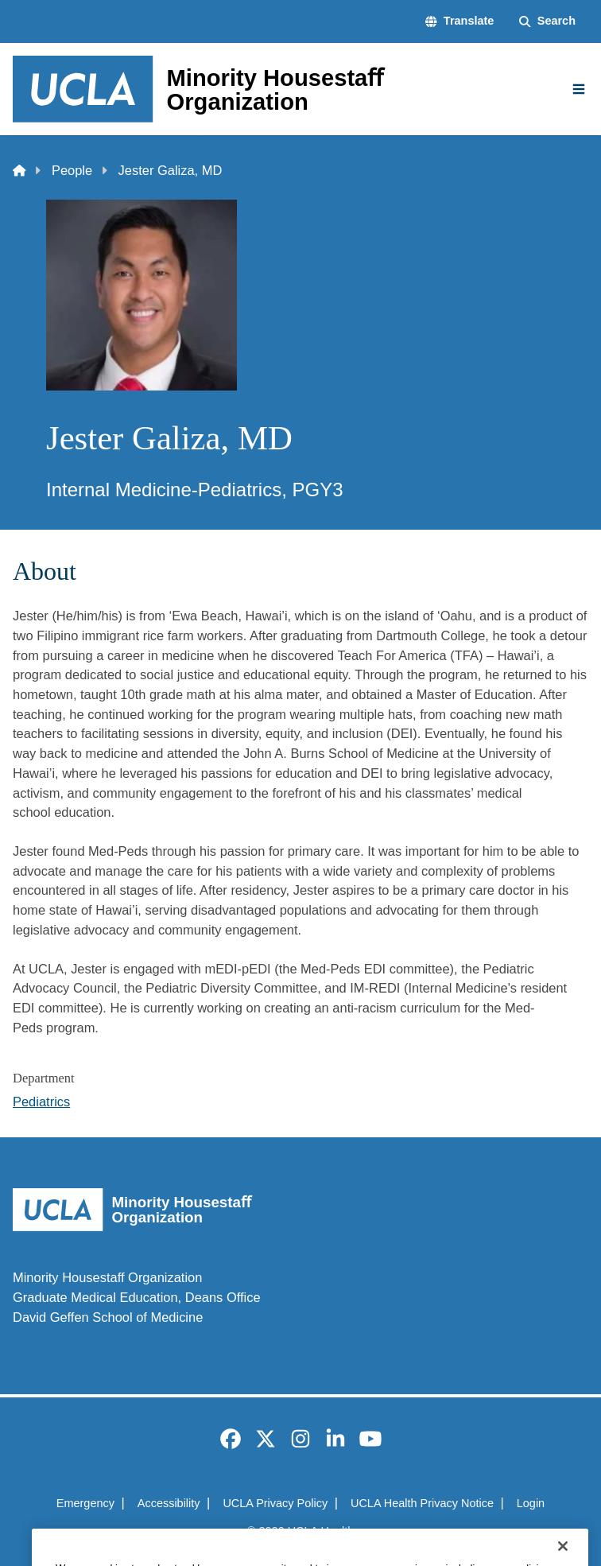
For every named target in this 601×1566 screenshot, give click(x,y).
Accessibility (169, 1503)
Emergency (85, 1503)
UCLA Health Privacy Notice (422, 1503)
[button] (459, 21)
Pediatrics (41, 1101)
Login (531, 1503)
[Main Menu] (578, 89)
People (72, 170)
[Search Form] (547, 21)
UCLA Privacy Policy (275, 1503)
